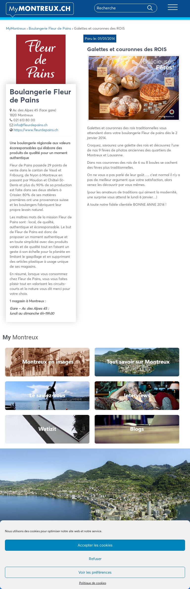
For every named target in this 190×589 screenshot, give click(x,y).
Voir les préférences (95, 572)
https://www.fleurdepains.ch (36, 130)
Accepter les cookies (95, 545)
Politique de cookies (92, 583)
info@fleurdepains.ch (31, 125)
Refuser (95, 558)
